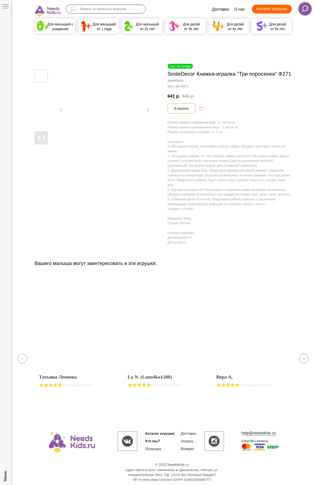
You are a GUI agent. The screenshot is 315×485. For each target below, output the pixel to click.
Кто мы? (152, 441)
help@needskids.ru (259, 433)
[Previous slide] (22, 358)
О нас (239, 9)
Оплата (187, 441)
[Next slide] (303, 358)
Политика (153, 449)
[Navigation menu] (5, 6)
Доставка (220, 9)
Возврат (187, 449)
